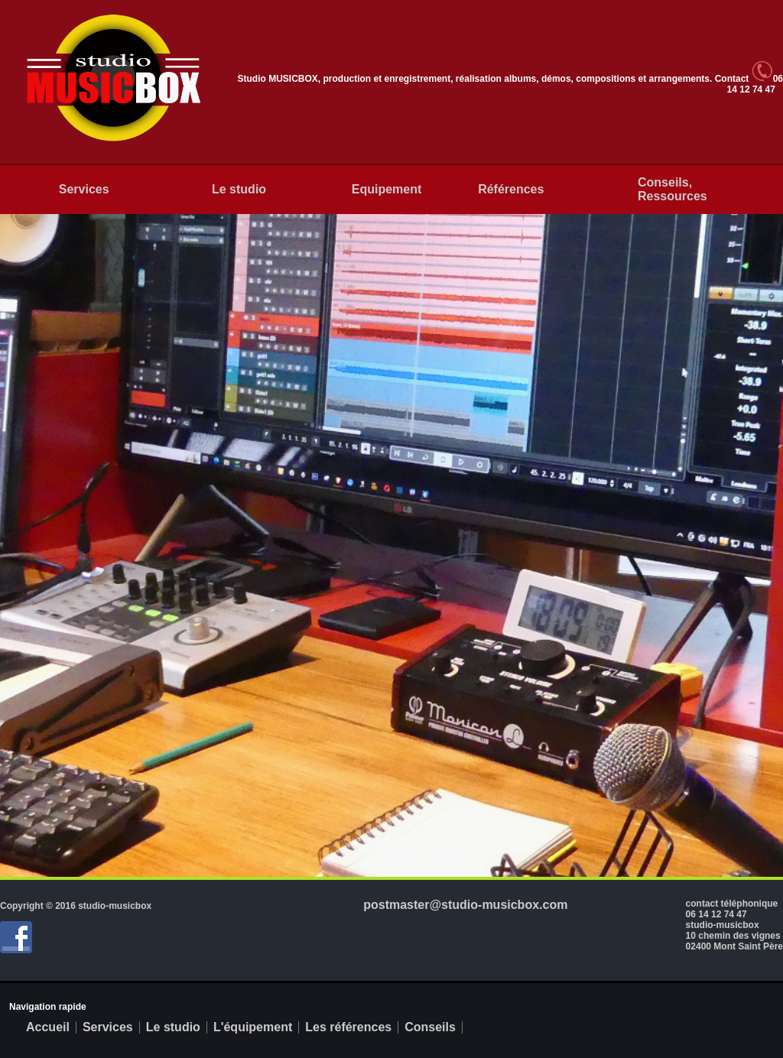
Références (511, 189)
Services (84, 189)
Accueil (48, 1027)
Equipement (387, 189)
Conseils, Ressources (672, 189)
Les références (348, 1027)
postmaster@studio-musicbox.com (465, 904)
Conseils (430, 1027)
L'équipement (252, 1027)
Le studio (239, 189)
